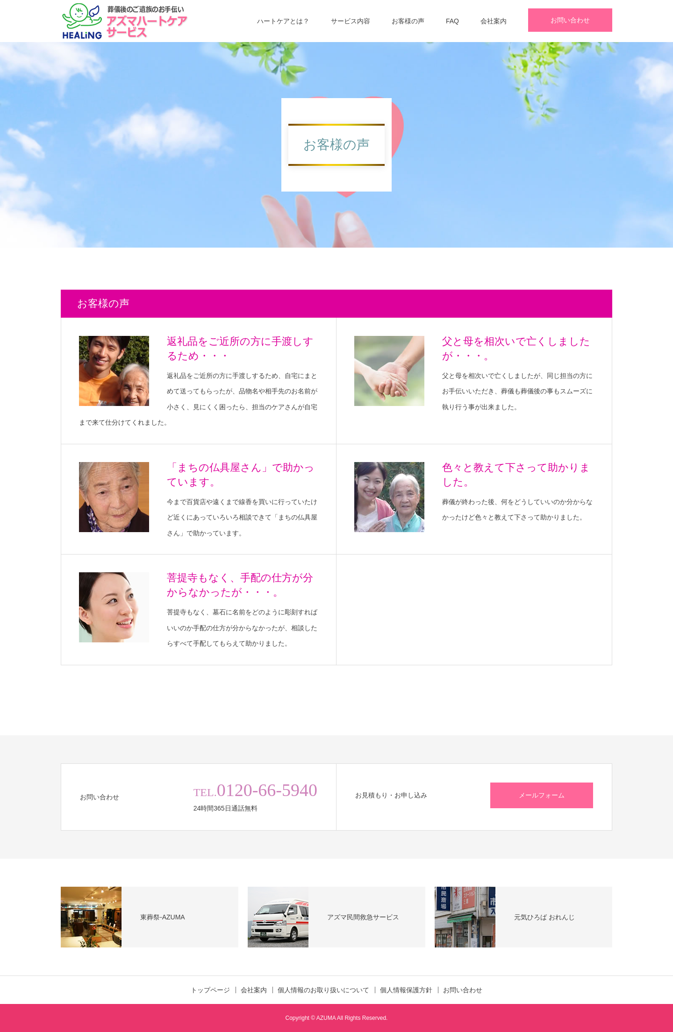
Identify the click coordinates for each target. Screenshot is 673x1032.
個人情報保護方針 (406, 990)
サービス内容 (350, 21)
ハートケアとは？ (283, 21)
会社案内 (493, 21)
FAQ (452, 21)
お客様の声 (408, 21)
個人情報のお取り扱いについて (323, 990)
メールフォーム (542, 795)
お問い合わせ (570, 20)
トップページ (210, 990)
